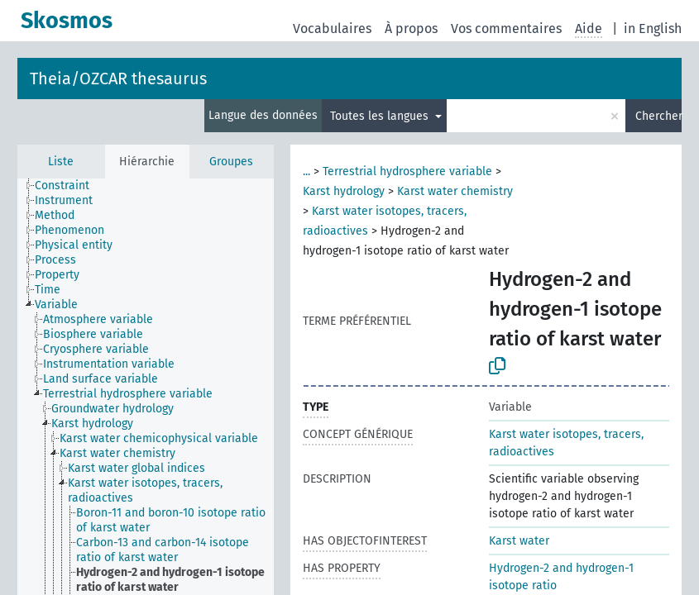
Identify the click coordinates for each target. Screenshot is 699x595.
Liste (61, 162)
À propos (411, 28)
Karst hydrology (344, 191)
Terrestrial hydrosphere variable (407, 171)
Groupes (231, 162)
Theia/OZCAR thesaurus (118, 78)
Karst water (519, 541)
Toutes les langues (381, 116)
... (306, 171)
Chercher (658, 116)
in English (653, 28)
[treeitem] (69, 185)
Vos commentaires (506, 28)
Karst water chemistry (455, 191)
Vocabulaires (332, 28)
